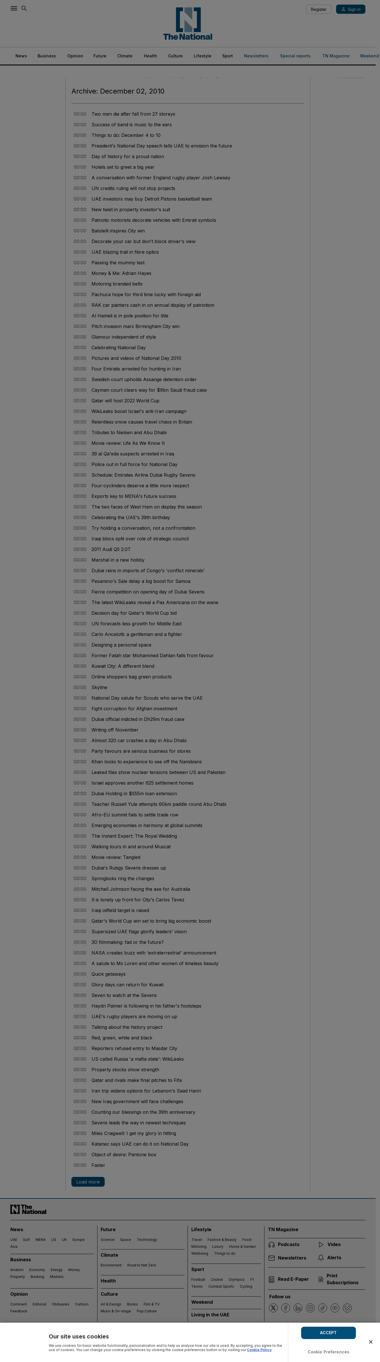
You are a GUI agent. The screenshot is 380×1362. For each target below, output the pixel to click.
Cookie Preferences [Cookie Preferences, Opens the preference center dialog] (329, 1351)
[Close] (371, 1342)
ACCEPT (328, 1332)
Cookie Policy (259, 1350)
